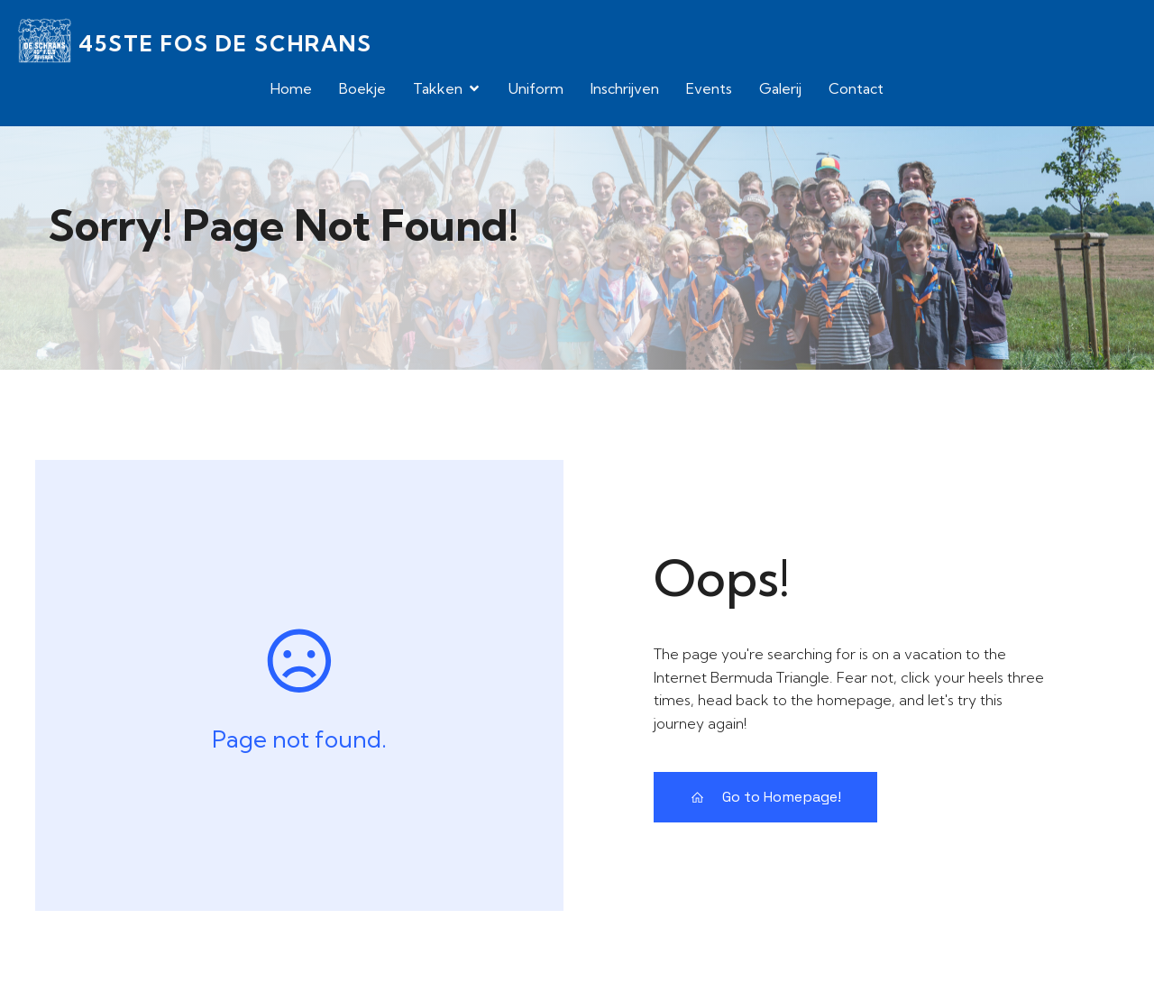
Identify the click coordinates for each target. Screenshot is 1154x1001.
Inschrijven (625, 88)
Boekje (362, 88)
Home (291, 88)
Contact (856, 88)
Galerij (780, 88)
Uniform (535, 88)
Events (709, 88)
